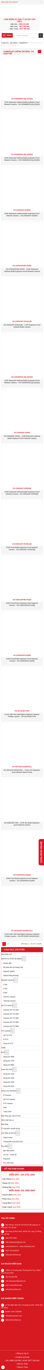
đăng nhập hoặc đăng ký (9, 2)
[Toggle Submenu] (24, 958)
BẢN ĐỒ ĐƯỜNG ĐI (13, 1255)
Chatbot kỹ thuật (22, 1357)
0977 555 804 (24, 26)
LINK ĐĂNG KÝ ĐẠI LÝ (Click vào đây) (20, 20)
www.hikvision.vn (11, 1246)
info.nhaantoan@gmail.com (15, 1242)
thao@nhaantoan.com (13, 1316)
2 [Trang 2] (8, 944)
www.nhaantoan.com (27, 1246)
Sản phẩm (13, 43)
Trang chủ (5, 43)
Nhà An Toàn (22, 1364)
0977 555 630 (25, 29)
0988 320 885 (24, 24)
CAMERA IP (23, 43)
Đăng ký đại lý (22, 1353)
